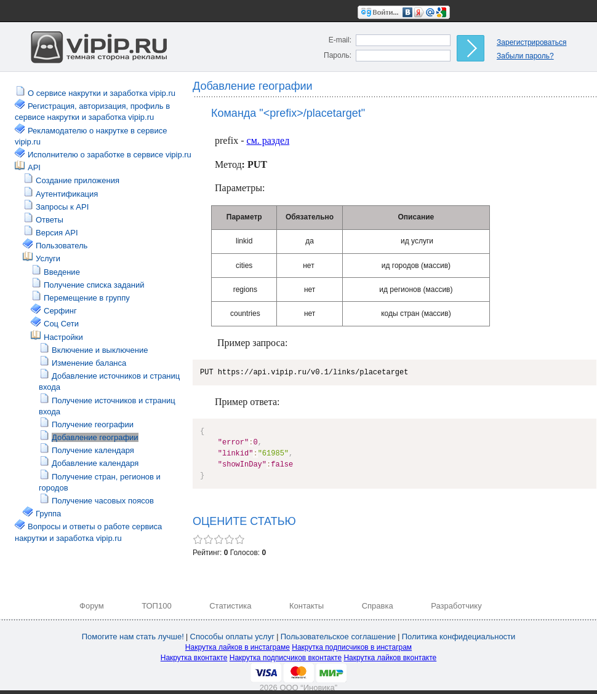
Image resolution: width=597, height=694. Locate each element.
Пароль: (337, 55)
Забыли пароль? (525, 56)
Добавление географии (95, 437)
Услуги (48, 258)
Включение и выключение (100, 350)
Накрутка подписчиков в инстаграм (352, 647)
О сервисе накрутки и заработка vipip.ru (101, 93)
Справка (377, 605)
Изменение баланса (89, 363)
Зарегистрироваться (531, 42)
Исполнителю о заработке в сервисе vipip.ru (109, 154)
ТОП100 (157, 605)
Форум (91, 605)
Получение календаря (93, 450)
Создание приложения (77, 180)
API (34, 167)
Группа (48, 513)
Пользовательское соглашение (338, 636)
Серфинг (60, 310)
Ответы (49, 219)
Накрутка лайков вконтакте (389, 657)
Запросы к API (62, 206)
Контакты (306, 605)
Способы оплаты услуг (232, 636)
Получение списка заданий (94, 285)
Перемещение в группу (87, 297)
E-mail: (340, 40)
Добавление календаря (95, 463)
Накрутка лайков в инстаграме (237, 647)
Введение (62, 272)
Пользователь (61, 245)
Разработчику (456, 605)
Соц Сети (61, 323)
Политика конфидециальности (459, 636)
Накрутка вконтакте (194, 657)
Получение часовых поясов (103, 500)
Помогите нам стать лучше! (133, 636)
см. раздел (268, 140)
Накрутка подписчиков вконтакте (286, 657)
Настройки (63, 337)
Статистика (230, 605)
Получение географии (93, 424)
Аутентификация (67, 194)
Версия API (57, 232)
